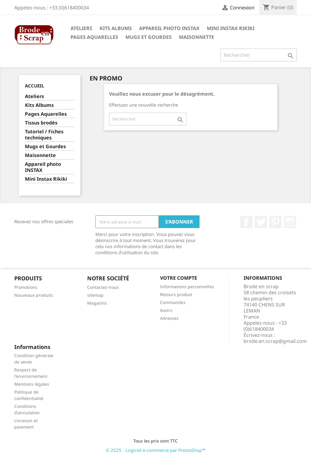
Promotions (25, 287)
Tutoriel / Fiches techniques (44, 134)
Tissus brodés (41, 123)
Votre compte (178, 278)
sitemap (95, 295)
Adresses (169, 318)
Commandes (173, 302)
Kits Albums (116, 28)
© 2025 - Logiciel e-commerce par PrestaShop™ (156, 450)
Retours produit (176, 294)
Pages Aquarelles (94, 37)
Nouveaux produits (33, 295)
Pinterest (275, 222)
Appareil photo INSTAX (169, 28)
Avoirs (166, 310)
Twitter (261, 222)
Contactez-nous (103, 287)
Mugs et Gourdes (148, 37)
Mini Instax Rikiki (231, 28)
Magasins (97, 303)
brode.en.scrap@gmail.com (275, 341)
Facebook (246, 222)
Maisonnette (196, 37)
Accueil (34, 86)
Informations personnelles (187, 286)
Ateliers (81, 28)
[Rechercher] (258, 55)
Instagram (290, 222)
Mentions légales (31, 384)
